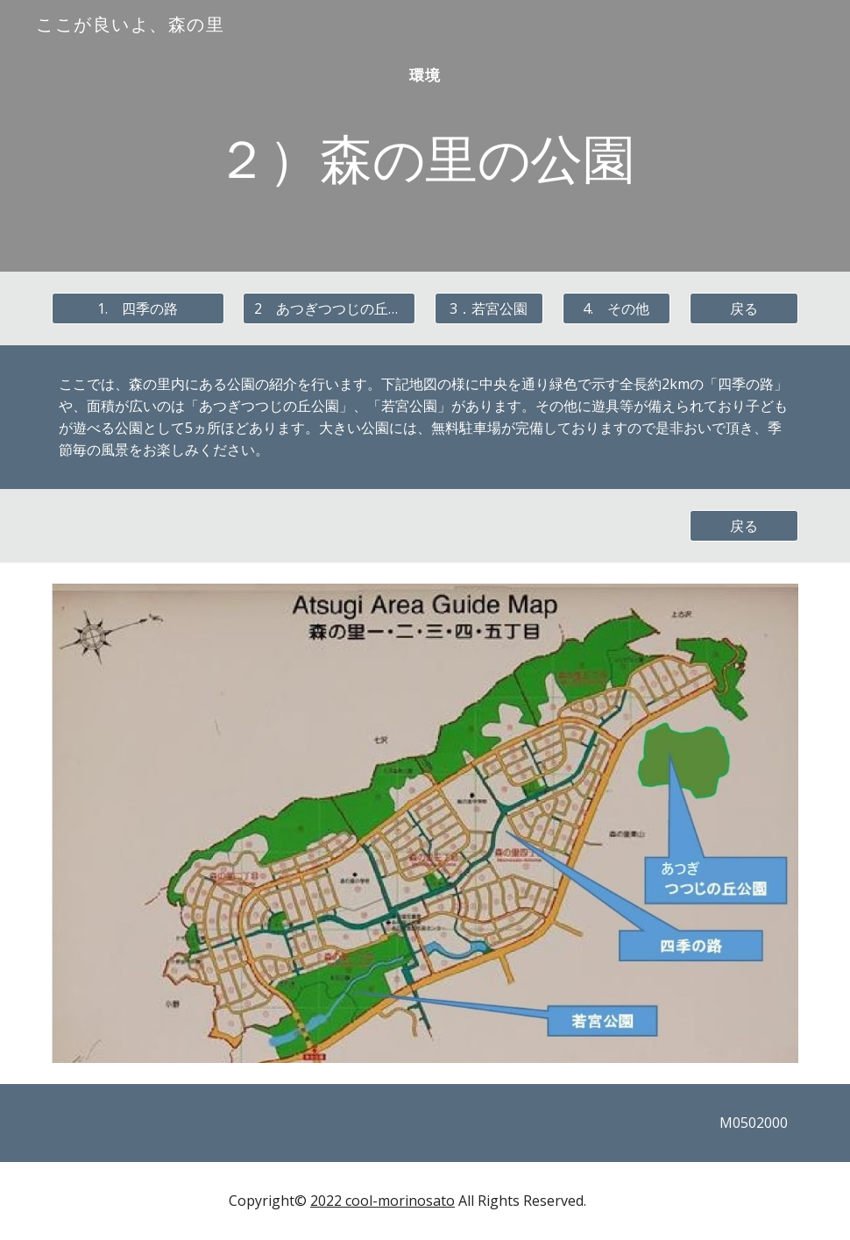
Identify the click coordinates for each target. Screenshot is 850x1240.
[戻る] (744, 308)
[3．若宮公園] (489, 308)
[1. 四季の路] (138, 308)
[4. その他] (616, 308)
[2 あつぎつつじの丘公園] (329, 308)
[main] (425, 136)
